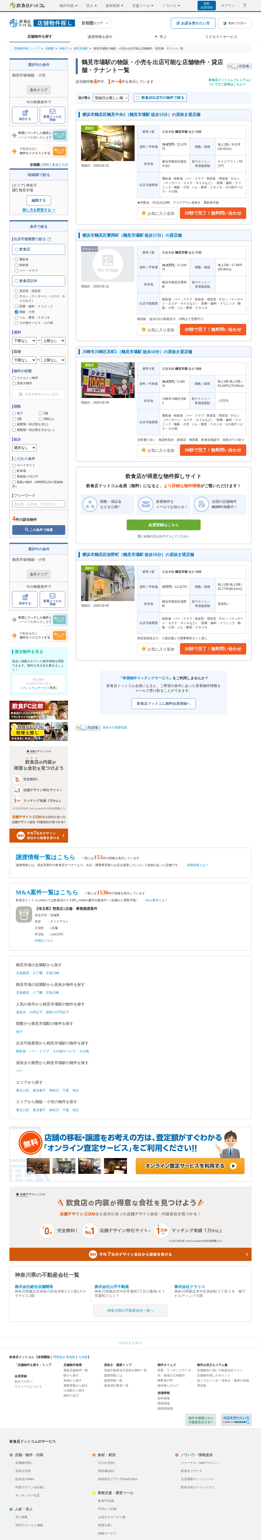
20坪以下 (36, 1012)
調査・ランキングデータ (174, 1370)
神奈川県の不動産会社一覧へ (130, 1310)
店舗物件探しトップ (26, 48)
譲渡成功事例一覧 (116, 1385)
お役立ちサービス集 (112, 1517)
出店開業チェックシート (198, 1479)
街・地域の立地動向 (171, 1375)
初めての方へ (24, 1381)
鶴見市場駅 (81, 48)
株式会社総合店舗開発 (34, 1287)
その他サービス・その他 (71, 1051)
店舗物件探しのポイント (214, 1375)
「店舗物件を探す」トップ (33, 1365)
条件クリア (39, 90)
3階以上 (46, 419)
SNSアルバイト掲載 (29, 1525)
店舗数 (39, 928)
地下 (17, 413)
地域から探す (72, 1380)
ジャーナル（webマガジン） (200, 1463)
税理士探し (105, 1525)
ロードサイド (23, 465)
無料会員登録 (207, 5)
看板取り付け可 (25, 476)
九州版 (83, 1357)
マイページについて (28, 1386)
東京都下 (39, 1090)
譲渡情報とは (113, 1375)
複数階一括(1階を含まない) (33, 430)
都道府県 (41, 915)
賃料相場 (164, 1398)
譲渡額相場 (165, 1408)
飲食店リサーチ (191, 1471)
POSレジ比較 (107, 1509)
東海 (55, 165)
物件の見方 (71, 1395)
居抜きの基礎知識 (114, 727)
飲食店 (22, 249)
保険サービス (107, 1533)
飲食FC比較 (106, 1501)
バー (19, 1071)
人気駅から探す (74, 1390)
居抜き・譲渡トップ (118, 1365)
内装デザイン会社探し (30, 1487)
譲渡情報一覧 (113, 1380)
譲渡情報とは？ (197, 865)
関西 (46, 165)
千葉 (65, 1090)
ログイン (165, 536)
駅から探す (71, 1375)
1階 (43, 413)
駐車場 (19, 471)
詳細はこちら (44, 940)
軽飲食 (22, 265)
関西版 (58, 1357)
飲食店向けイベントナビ (198, 1487)
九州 (64, 165)
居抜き (21, 1012)
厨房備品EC (106, 1471)
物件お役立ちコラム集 (212, 1365)
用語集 (201, 1385)
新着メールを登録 (52, 115)
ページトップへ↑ (130, 1343)
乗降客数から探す (75, 1385)
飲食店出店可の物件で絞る (160, 98)
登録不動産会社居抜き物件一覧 (125, 1370)
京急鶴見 (22, 973)
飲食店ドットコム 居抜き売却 (236, 1420)
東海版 (70, 1357)
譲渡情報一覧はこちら (45, 857)
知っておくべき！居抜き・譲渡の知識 (223, 1380)
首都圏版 (44, 1357)
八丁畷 (38, 973)
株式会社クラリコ (189, 1287)
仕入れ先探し (107, 1463)
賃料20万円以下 (57, 1012)
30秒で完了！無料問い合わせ (213, 213)
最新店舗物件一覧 (75, 1370)
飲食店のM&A (24, 1479)
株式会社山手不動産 (112, 1287)
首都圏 (49, 48)
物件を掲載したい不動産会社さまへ (200, 1420)
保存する (25, 115)
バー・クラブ (26, 270)
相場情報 (164, 1393)
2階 (17, 419)
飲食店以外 (26, 281)
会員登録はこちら (163, 525)
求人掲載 (21, 1517)
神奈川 (63, 48)
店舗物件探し (24, 1463)
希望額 (39, 934)
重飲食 (22, 259)
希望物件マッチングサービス (146, 678)
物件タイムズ (167, 1365)
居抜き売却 (23, 1471)
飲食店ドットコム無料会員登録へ (163, 703)
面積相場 (164, 1403)
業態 (38, 921)
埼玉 (75, 1090)
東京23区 (22, 1090)
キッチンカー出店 (27, 1495)
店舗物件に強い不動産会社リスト (220, 1370)
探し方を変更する (38, 210)
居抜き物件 (22, 383)
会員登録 (21, 1376)
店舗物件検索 (72, 1365)
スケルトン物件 (25, 378)
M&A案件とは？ (156, 900)
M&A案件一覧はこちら (47, 892)
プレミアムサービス (35, 688)
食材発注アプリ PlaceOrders (117, 1479)
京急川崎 (52, 973)
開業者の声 (165, 1380)
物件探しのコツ (168, 1385)
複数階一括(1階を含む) (30, 424)
